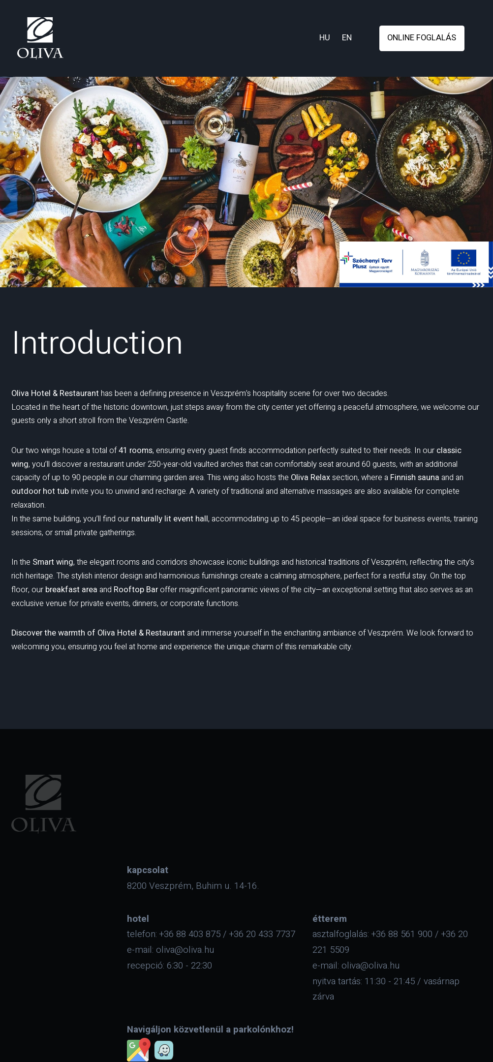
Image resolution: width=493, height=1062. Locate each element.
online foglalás (421, 38)
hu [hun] (324, 38)
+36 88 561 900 (401, 934)
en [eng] (347, 38)
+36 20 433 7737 (262, 934)
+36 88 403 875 (189, 934)
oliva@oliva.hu (185, 950)
